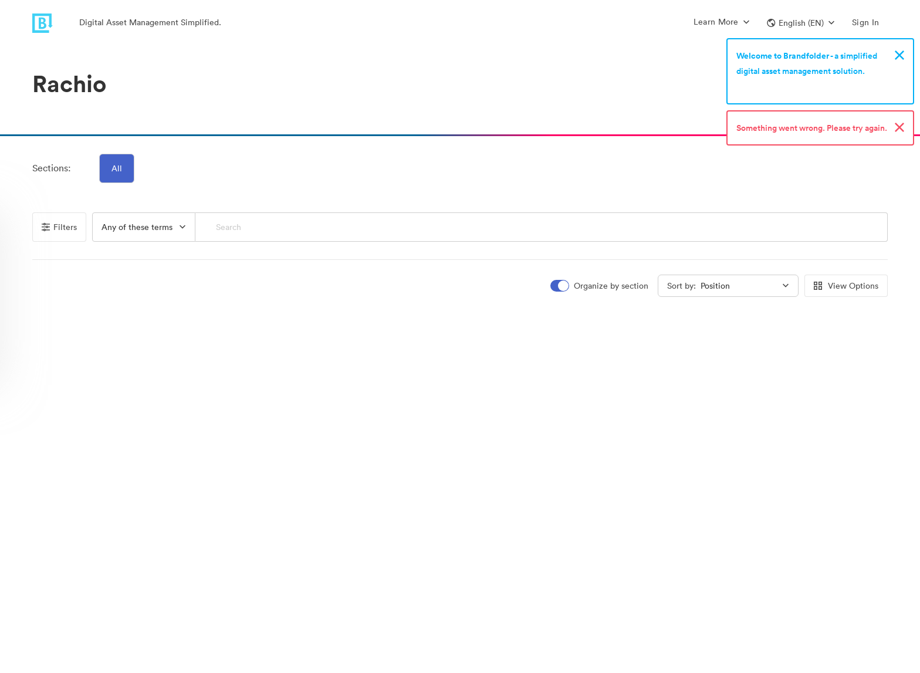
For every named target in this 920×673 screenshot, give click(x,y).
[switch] (600, 286)
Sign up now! (763, 86)
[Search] (541, 227)
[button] (800, 23)
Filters (59, 227)
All (116, 168)
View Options (846, 285)
